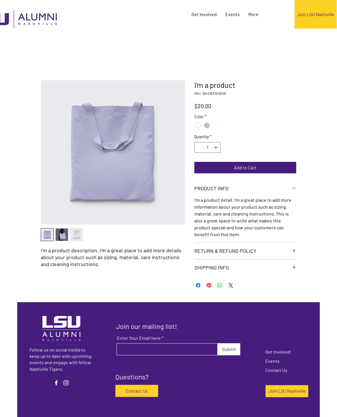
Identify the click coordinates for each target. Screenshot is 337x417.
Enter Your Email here (139, 338)
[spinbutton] (207, 147)
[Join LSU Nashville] (316, 14)
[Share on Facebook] (198, 285)
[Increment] (216, 147)
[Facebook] (56, 382)
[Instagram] (66, 382)
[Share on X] (230, 285)
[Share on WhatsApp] (219, 285)
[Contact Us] (136, 391)
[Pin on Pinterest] (209, 285)
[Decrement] (198, 147)
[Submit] (229, 349)
